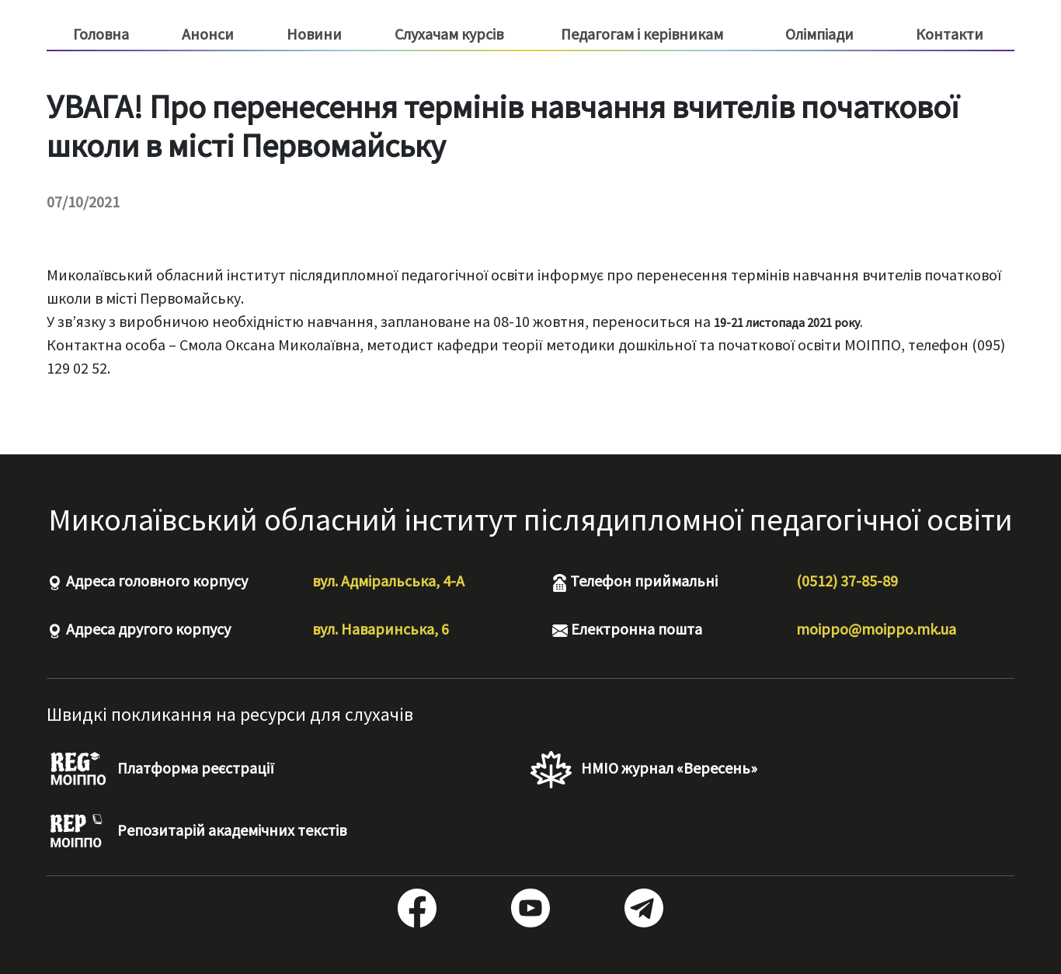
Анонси (208, 33)
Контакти (949, 33)
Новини (314, 33)
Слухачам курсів (449, 34)
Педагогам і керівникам (642, 34)
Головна (101, 33)
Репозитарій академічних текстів (196, 832)
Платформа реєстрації (160, 769)
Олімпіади (819, 33)
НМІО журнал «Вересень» (643, 769)
